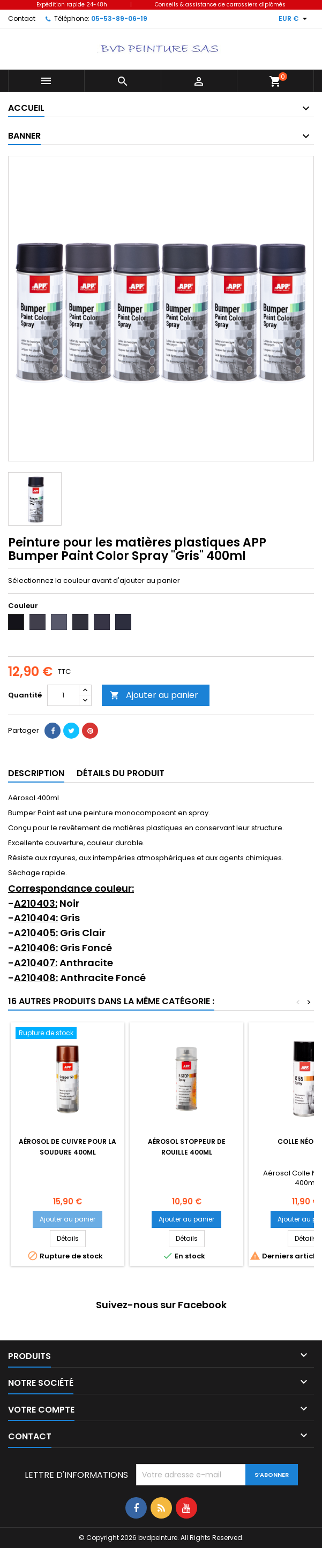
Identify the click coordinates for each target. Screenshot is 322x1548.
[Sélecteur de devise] (294, 19)
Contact (21, 18)
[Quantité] (63, 695)
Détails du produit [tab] (120, 773)
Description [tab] (36, 773)
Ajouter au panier (154, 695)
